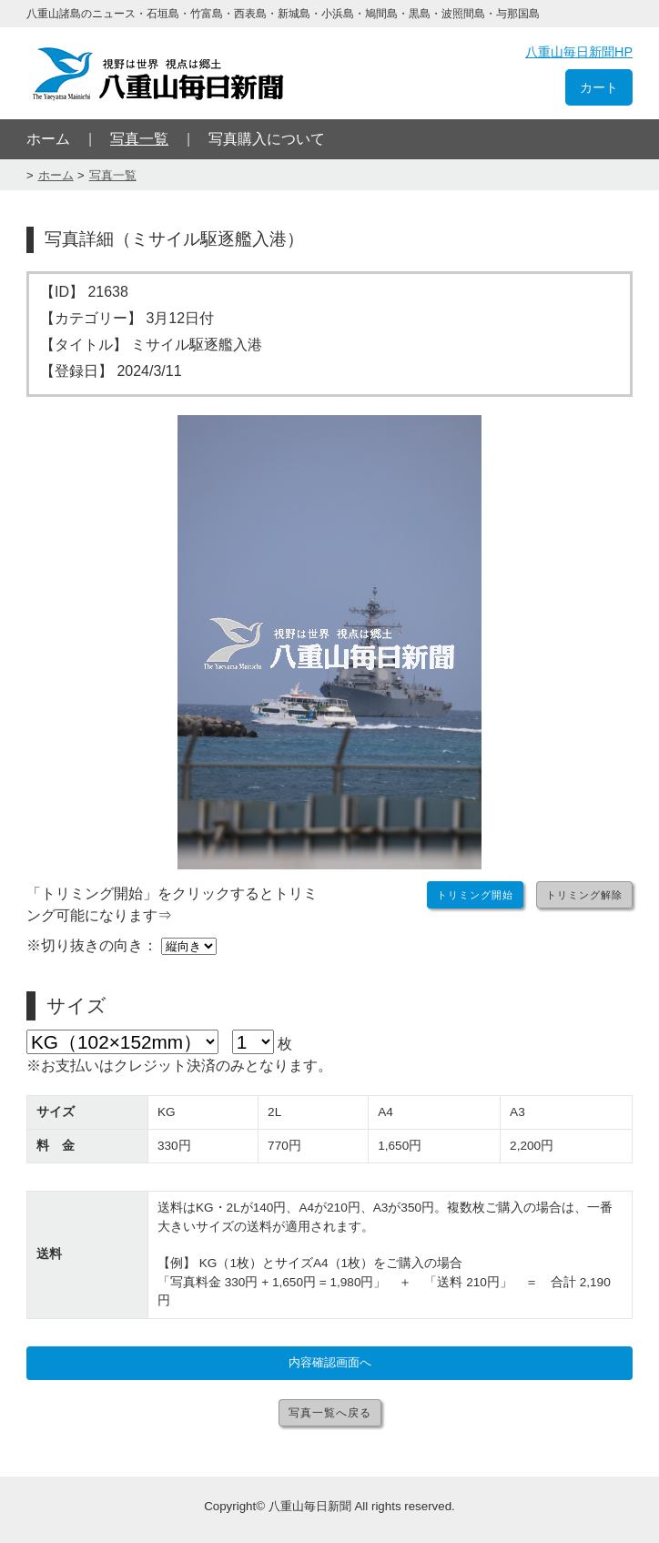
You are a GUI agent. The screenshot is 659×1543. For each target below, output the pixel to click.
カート (599, 87)
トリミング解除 (584, 894)
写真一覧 (139, 139)
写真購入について (266, 139)
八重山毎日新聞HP (579, 52)
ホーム (48, 139)
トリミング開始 (475, 894)
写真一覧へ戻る (330, 1412)
